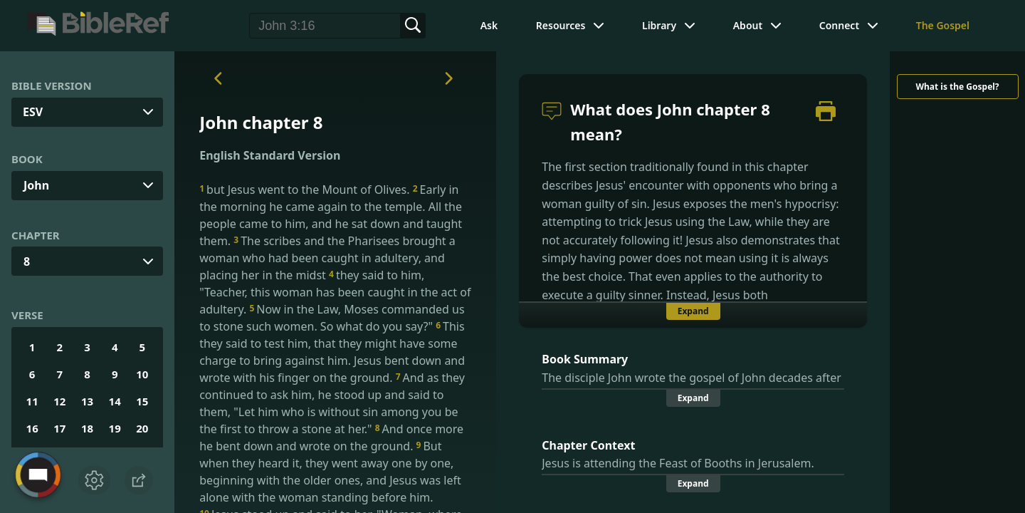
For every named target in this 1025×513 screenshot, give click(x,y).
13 (87, 401)
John (36, 185)
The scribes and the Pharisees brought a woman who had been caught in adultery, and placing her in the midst (327, 258)
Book (27, 159)
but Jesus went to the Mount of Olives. (305, 189)
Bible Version (51, 85)
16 (32, 428)
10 (142, 374)
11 (32, 401)
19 (115, 428)
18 (87, 428)
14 (115, 401)
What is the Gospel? (957, 87)
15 (142, 401)
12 (59, 401)
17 (59, 428)
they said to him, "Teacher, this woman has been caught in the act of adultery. (335, 292)
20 (142, 428)
